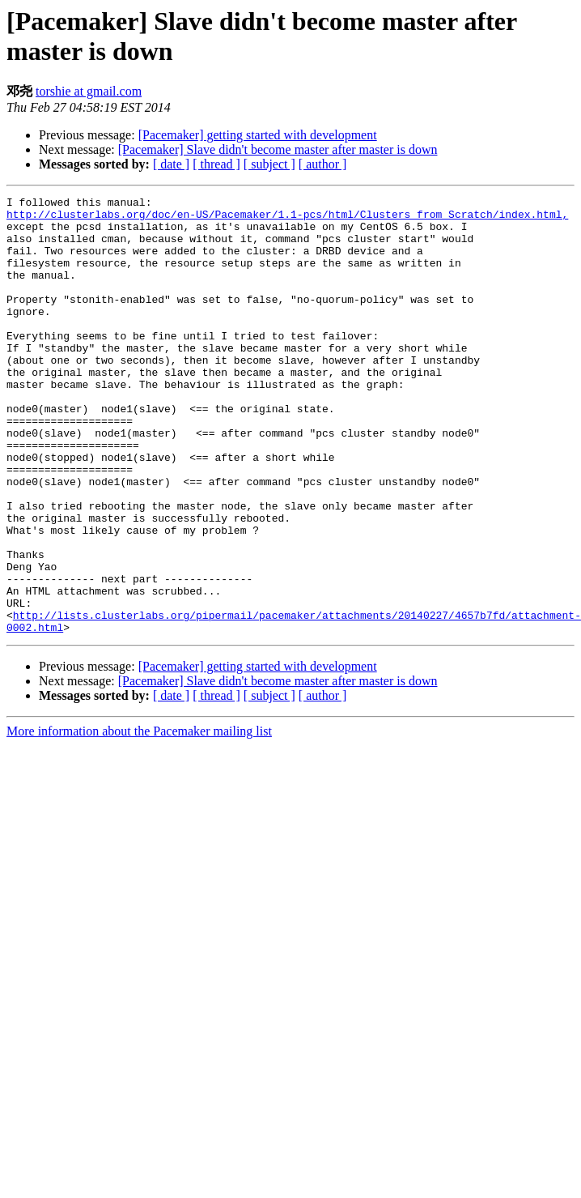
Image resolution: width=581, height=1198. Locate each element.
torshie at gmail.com (89, 91)
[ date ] (171, 164)
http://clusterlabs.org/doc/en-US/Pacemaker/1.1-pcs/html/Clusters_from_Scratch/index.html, (287, 218)
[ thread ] (216, 164)
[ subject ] (269, 164)
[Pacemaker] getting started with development (257, 135)
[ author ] (323, 164)
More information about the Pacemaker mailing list (139, 818)
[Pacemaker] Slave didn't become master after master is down (278, 149)
